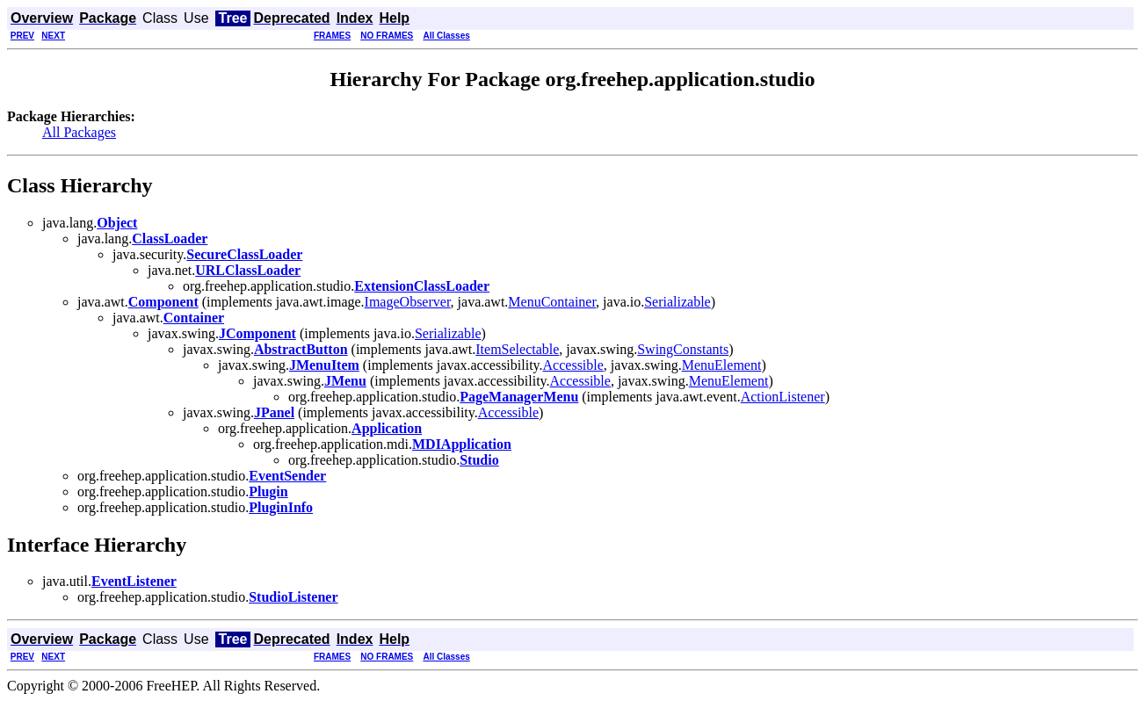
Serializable (677, 301)
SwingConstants (682, 349)
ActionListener (783, 396)
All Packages (79, 132)
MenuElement (722, 365)
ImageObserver (408, 301)
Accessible (573, 365)
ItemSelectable (517, 349)
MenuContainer (552, 301)
